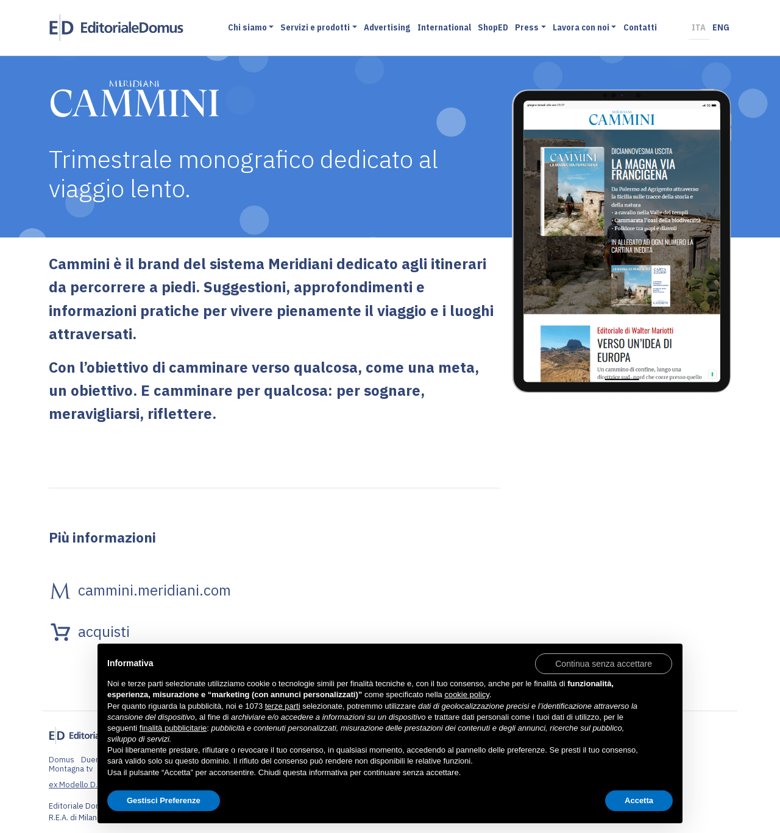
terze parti (282, 706)
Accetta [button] (639, 800)
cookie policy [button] (466, 694)
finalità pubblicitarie (173, 728)
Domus (61, 759)
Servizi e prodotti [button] (315, 27)
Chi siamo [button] (247, 27)
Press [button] (527, 27)
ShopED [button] (493, 27)
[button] (603, 663)
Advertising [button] (387, 27)
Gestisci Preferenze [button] (163, 800)
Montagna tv (71, 769)
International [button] (444, 27)
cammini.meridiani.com (154, 590)
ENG (720, 27)
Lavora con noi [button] (581, 27)
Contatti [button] (640, 27)
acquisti (104, 631)
